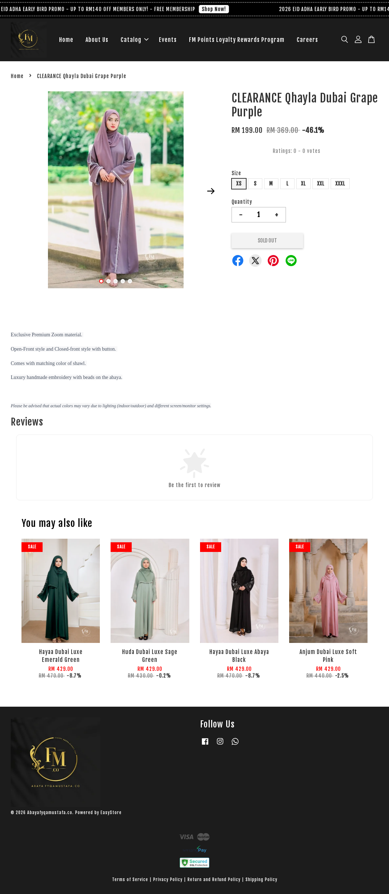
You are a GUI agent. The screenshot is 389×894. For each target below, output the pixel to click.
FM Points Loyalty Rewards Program (237, 39)
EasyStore (111, 812)
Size (236, 173)
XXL (320, 184)
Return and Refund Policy (214, 879)
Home (66, 39)
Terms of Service (130, 879)
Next (211, 191)
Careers (307, 39)
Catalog (135, 39)
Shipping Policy (261, 879)
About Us (97, 39)
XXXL (340, 184)
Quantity (242, 202)
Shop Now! (216, 9)
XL (303, 184)
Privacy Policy (168, 879)
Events (168, 39)
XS (239, 184)
